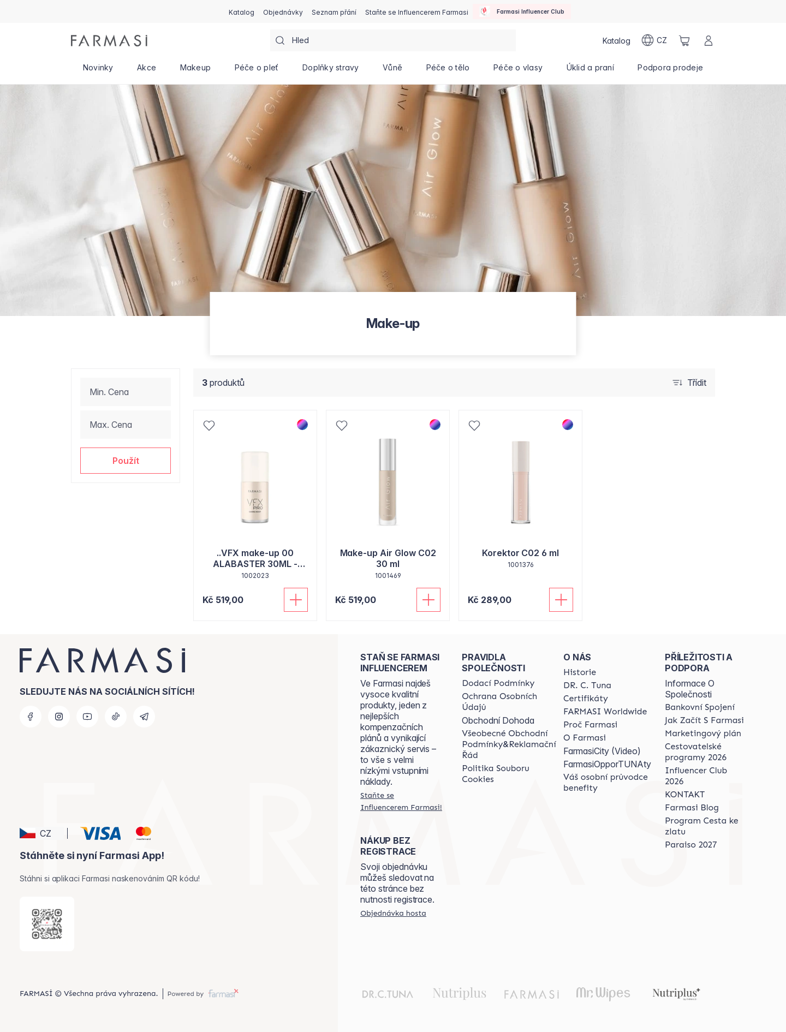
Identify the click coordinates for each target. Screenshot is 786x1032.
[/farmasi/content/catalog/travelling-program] (706, 752)
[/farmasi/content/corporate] (605, 711)
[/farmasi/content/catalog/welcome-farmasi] (607, 783)
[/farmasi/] (109, 40)
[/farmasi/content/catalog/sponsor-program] (706, 826)
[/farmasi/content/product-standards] (585, 698)
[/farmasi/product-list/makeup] (195, 71)
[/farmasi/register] (283, 11)
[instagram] (59, 716)
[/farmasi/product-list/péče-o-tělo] (447, 71)
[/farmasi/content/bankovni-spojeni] (700, 707)
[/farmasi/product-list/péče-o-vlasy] (518, 71)
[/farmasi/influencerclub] (522, 11)
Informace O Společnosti (689, 689)
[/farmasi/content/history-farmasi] (579, 672)
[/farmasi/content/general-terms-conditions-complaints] (509, 744)
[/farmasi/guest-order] (393, 913)
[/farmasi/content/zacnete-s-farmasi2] (704, 720)
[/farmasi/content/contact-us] (685, 794)
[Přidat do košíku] (296, 600)
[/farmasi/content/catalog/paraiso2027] (691, 844)
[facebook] (30, 716)
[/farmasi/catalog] (241, 11)
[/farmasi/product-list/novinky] (98, 71)
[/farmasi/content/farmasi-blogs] (692, 807)
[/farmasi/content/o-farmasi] (584, 737)
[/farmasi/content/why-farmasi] (590, 724)
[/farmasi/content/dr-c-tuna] (587, 685)
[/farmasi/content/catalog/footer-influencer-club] (706, 776)
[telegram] (144, 716)
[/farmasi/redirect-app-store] (47, 924)
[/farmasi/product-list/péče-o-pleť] (256, 71)
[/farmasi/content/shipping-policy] (498, 683)
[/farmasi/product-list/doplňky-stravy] (330, 71)
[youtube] (87, 716)
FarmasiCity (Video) (602, 750)
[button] (125, 461)
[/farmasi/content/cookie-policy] (509, 774)
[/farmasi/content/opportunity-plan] (703, 733)
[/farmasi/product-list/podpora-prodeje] (670, 71)
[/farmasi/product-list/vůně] (392, 71)
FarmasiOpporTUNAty (607, 764)
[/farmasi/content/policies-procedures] (509, 702)
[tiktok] (116, 716)
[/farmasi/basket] (684, 40)
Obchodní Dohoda (498, 720)
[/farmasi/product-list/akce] (146, 71)
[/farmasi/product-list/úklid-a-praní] (590, 71)
